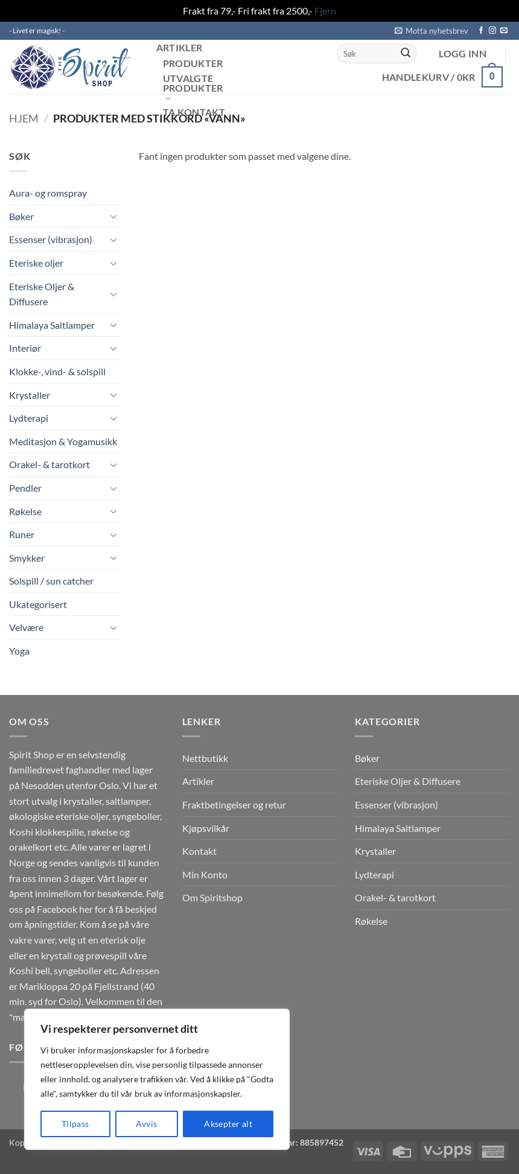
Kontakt (199, 851)
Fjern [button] (325, 10)
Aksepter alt (228, 1123)
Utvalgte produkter (193, 89)
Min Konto (205, 874)
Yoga (19, 650)
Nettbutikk (205, 758)
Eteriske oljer (36, 262)
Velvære (26, 627)
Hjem (24, 118)
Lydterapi (28, 418)
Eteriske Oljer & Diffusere (41, 294)
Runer (21, 534)
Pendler (25, 487)
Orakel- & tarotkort (49, 464)
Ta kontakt (194, 112)
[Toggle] (113, 216)
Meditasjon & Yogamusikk (63, 441)
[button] (431, 31)
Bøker (21, 216)
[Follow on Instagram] (492, 31)
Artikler (179, 47)
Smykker (27, 557)
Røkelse (25, 511)
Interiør (25, 348)
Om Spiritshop (212, 897)
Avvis (146, 1123)
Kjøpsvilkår (205, 828)
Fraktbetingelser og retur (234, 804)
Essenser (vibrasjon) (50, 239)
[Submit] (405, 53)
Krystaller (29, 395)
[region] (157, 1079)
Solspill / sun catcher (51, 580)
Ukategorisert (38, 604)
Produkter (193, 63)
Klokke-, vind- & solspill (57, 371)
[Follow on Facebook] (481, 31)
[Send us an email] (504, 31)
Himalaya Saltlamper (52, 325)
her (86, 909)
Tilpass (75, 1123)
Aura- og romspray (48, 192)
